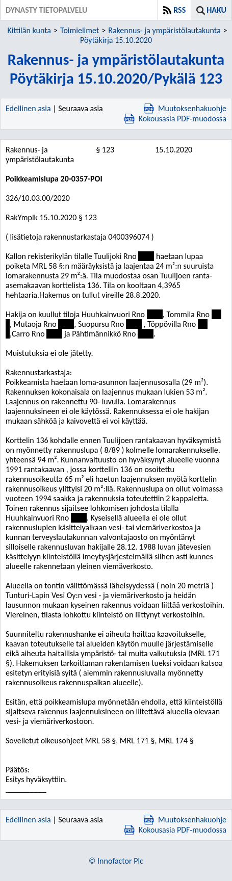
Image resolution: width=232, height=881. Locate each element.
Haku (216, 10)
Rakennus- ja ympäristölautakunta (164, 30)
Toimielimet (79, 30)
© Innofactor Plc (116, 861)
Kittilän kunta (29, 30)
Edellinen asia (28, 108)
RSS (179, 10)
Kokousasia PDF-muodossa (175, 118)
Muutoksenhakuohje (185, 108)
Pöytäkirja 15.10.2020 (116, 40)
